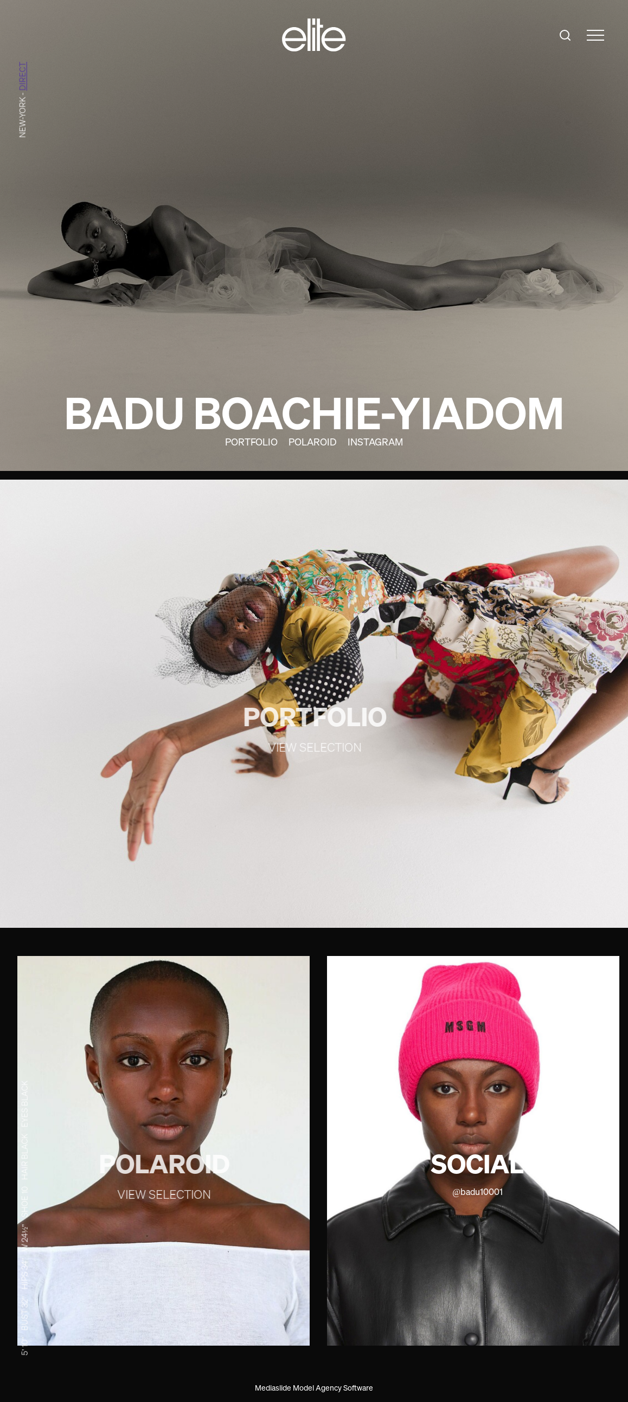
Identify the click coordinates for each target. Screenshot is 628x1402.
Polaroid (313, 441)
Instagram (375, 441)
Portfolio (251, 441)
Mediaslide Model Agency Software (314, 1387)
